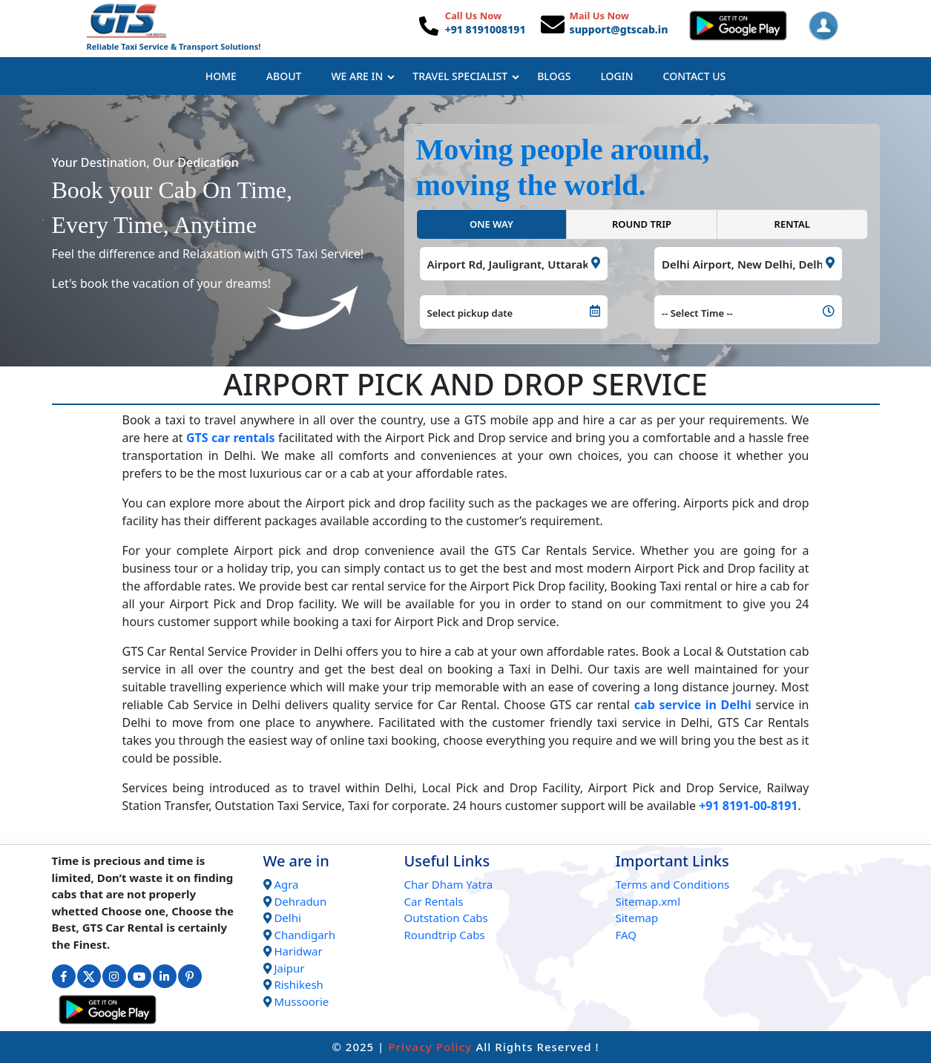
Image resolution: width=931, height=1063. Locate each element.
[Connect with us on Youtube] (139, 976)
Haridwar (298, 951)
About (284, 76)
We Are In (363, 76)
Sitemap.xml (648, 901)
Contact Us (694, 76)
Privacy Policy (430, 1046)
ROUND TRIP (641, 224)
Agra (286, 884)
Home (221, 76)
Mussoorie (301, 1001)
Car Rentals (434, 901)
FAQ (626, 934)
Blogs (553, 76)
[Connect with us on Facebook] (64, 976)
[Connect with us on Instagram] (114, 976)
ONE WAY (491, 224)
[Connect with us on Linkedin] (165, 976)
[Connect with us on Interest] (190, 976)
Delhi (287, 917)
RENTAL (792, 224)
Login (616, 76)
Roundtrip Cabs (444, 934)
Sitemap (637, 917)
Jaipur (289, 968)
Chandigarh (304, 934)
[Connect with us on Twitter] (89, 976)
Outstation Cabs (446, 917)
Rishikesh (298, 984)
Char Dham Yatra (448, 884)
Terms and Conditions (673, 884)
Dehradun (300, 901)
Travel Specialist (465, 76)
